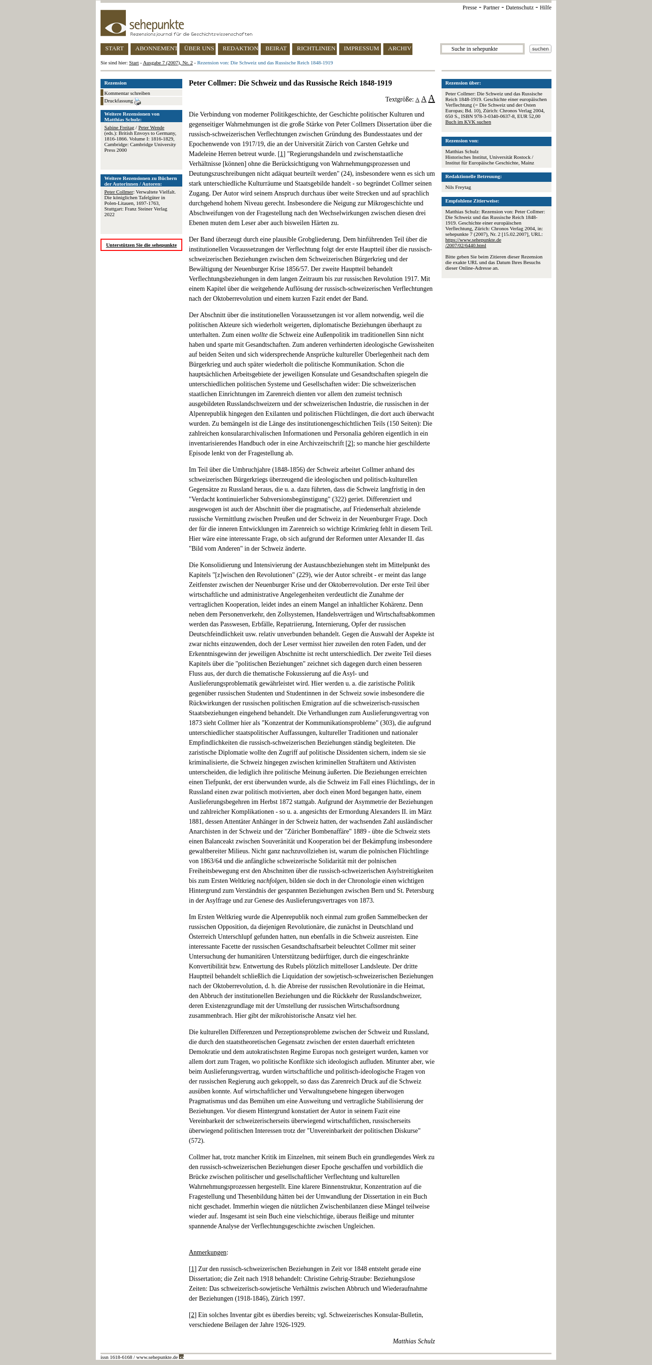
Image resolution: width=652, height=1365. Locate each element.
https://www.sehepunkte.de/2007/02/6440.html (473, 242)
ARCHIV (399, 48)
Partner (491, 7)
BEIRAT (276, 48)
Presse (470, 7)
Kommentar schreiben (127, 93)
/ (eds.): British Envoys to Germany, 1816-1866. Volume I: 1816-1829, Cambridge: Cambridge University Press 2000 (140, 139)
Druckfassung (122, 101)
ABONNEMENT (156, 48)
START (114, 48)
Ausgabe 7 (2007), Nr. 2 (168, 62)
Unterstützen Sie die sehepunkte (141, 245)
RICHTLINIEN (316, 48)
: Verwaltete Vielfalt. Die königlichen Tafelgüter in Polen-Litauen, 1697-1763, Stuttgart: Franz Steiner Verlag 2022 (140, 203)
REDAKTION (240, 48)
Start (134, 62)
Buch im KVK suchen (468, 122)
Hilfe (545, 7)
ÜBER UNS (199, 48)
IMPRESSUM (361, 48)
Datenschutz (520, 7)
